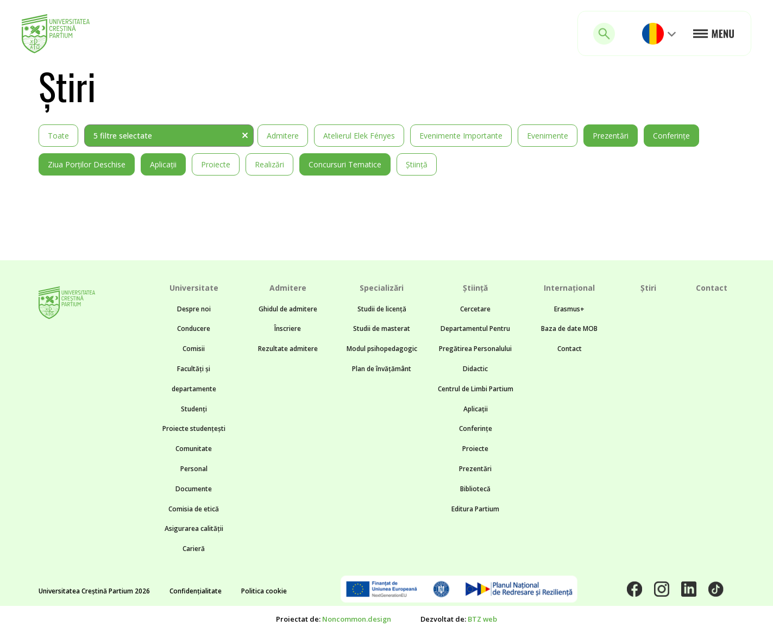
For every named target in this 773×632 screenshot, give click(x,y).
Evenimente (547, 135)
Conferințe (671, 135)
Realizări (269, 164)
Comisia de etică (193, 509)
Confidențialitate (195, 591)
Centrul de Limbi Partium (475, 388)
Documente (193, 488)
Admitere (283, 135)
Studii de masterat (381, 328)
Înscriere (287, 328)
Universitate (193, 288)
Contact (569, 348)
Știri (648, 288)
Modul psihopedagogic (382, 348)
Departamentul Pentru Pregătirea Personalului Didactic (475, 348)
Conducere (193, 328)
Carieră (194, 548)
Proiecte (215, 164)
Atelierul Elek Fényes (359, 135)
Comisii (194, 348)
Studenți (194, 409)
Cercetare (475, 309)
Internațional (569, 288)
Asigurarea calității (194, 528)
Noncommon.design (356, 619)
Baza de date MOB (569, 328)
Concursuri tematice (345, 164)
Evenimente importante (460, 135)
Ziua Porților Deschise (86, 164)
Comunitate (193, 448)
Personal (194, 468)
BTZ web (482, 619)
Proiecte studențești (193, 428)
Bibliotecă (475, 488)
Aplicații (163, 164)
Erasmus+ (569, 309)
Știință (417, 164)
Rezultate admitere (288, 348)
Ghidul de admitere (288, 309)
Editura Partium (475, 509)
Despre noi (194, 309)
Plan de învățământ (381, 368)
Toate (58, 135)
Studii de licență (381, 309)
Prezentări (611, 135)
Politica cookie (264, 591)
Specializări (382, 288)
